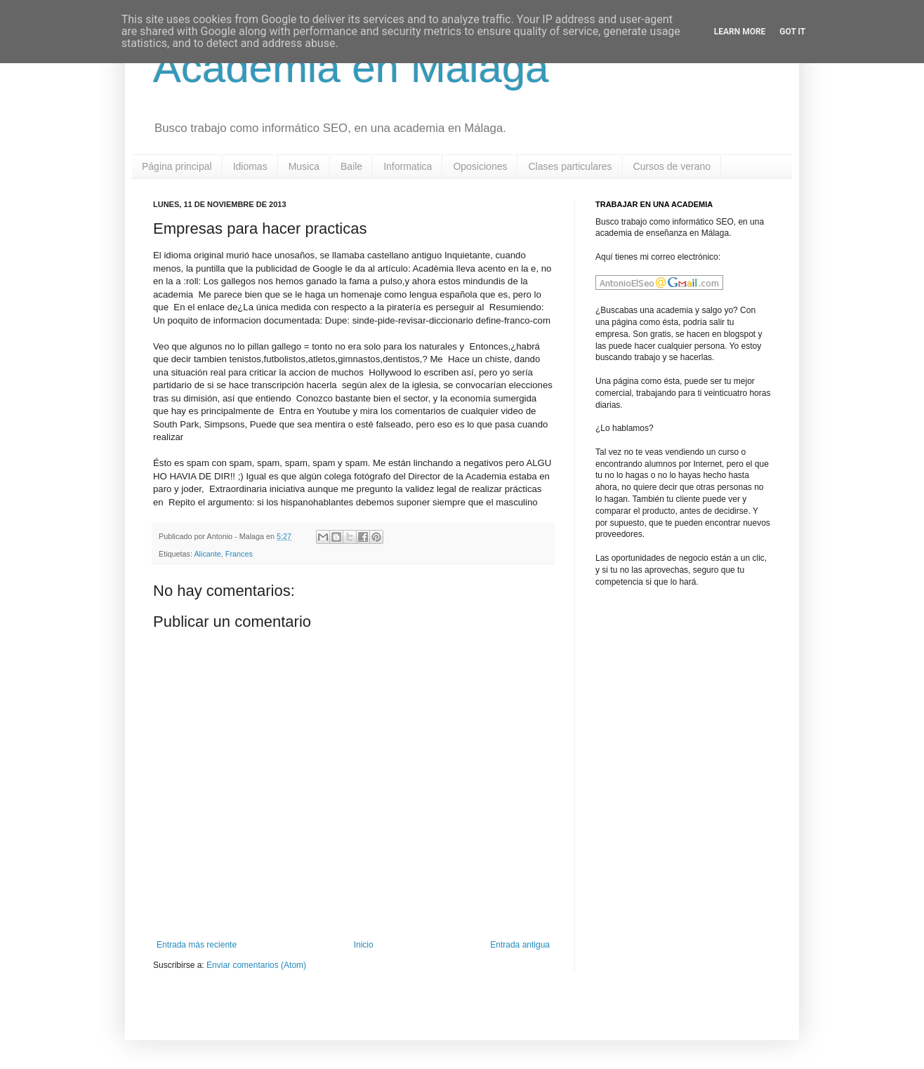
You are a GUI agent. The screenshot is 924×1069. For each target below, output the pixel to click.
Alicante (207, 554)
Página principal (177, 166)
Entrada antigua (520, 945)
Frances (239, 554)
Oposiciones (480, 166)
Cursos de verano (672, 166)
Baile (351, 166)
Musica (304, 166)
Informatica (407, 166)
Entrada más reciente (197, 945)
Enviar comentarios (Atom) (256, 965)
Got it (792, 31)
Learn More (740, 31)
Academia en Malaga (351, 67)
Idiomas (250, 166)
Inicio (364, 945)
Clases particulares (570, 166)
